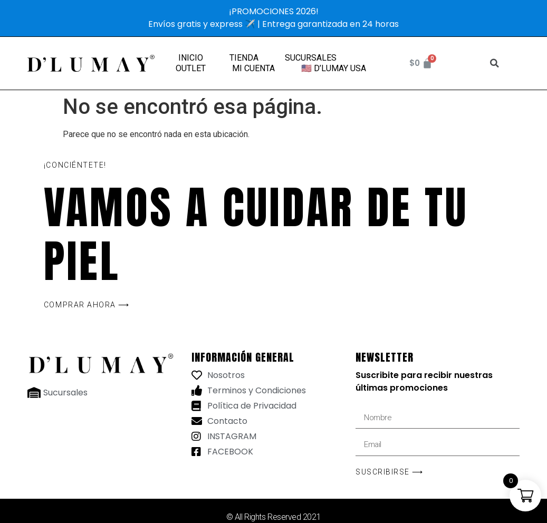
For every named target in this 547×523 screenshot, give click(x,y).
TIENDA (243, 58)
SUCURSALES (311, 58)
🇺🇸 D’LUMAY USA (333, 68)
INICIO (190, 58)
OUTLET (191, 68)
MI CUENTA (253, 68)
